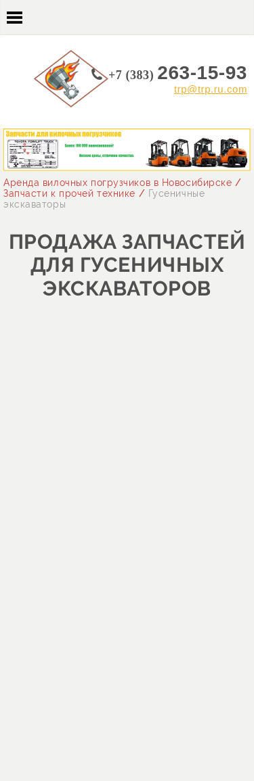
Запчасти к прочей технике (69, 193)
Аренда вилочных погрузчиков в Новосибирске (117, 182)
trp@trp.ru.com (210, 89)
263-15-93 (177, 72)
